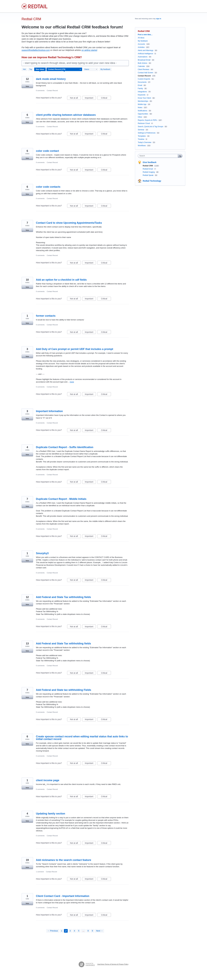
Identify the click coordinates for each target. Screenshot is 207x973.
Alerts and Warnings (145, 50)
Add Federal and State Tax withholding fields (63, 597)
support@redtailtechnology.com (36, 50)
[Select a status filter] (90, 69)
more (72, 382)
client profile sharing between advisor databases (66, 114)
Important (90, 98)
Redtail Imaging (149, 172)
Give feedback (149, 162)
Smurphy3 (42, 553)
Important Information (49, 411)
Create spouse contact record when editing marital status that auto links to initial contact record (82, 738)
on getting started (89, 50)
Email (140, 85)
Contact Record (52, 90)
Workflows (142, 146)
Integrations (142, 92)
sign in (158, 18)
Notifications (142, 111)
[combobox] (158, 156)
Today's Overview (144, 142)
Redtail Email (148, 169)
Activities (141, 47)
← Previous (52, 931)
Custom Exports (144, 79)
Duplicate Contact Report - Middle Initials (61, 499)
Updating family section (50, 813)
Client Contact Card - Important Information (62, 896)
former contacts (45, 315)
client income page (47, 780)
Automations (142, 57)
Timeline (141, 139)
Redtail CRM (148, 166)
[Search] (180, 156)
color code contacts (48, 186)
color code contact (47, 150)
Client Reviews (143, 69)
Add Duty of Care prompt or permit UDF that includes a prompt (74, 349)
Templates (142, 136)
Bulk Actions (142, 63)
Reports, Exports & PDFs (147, 120)
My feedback (105, 69)
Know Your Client (144, 98)
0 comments (40, 90)
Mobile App (142, 104)
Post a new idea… (145, 35)
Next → (99, 931)
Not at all (75, 98)
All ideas (141, 38)
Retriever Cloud (144, 123)
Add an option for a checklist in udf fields (61, 279)
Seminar (141, 130)
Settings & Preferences (147, 133)
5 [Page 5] (78, 931)
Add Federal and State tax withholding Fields (63, 689)
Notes (140, 108)
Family (140, 88)
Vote (27, 86)
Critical (106, 98)
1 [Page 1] (61, 931)
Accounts (141, 44)
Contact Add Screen (145, 73)
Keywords (141, 95)
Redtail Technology (152, 181)
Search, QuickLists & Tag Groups (150, 127)
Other (140, 117)
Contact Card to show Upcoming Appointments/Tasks (69, 222)
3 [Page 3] (70, 931)
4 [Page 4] (74, 931)
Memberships (143, 101)
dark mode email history (51, 79)
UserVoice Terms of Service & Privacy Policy (113, 964)
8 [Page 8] (88, 931)
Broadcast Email (144, 60)
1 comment (40, 872)
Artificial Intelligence (145, 54)
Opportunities (143, 114)
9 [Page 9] (92, 931)
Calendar (141, 66)
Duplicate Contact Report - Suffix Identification (64, 447)
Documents (142, 82)
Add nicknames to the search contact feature (63, 860)
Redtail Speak (148, 175)
